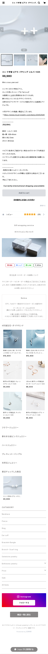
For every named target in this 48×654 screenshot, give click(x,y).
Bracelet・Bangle (9, 542)
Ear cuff (5, 535)
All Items (5, 585)
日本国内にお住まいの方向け (24, 200)
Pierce (4, 521)
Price (4, 571)
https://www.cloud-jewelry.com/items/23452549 (24, 115)
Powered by (24, 632)
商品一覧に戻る (24, 614)
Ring (4, 528)
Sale (4, 578)
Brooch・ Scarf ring (10, 549)
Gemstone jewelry (9, 557)
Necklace (6, 514)
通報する (43, 205)
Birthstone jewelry (9, 564)
